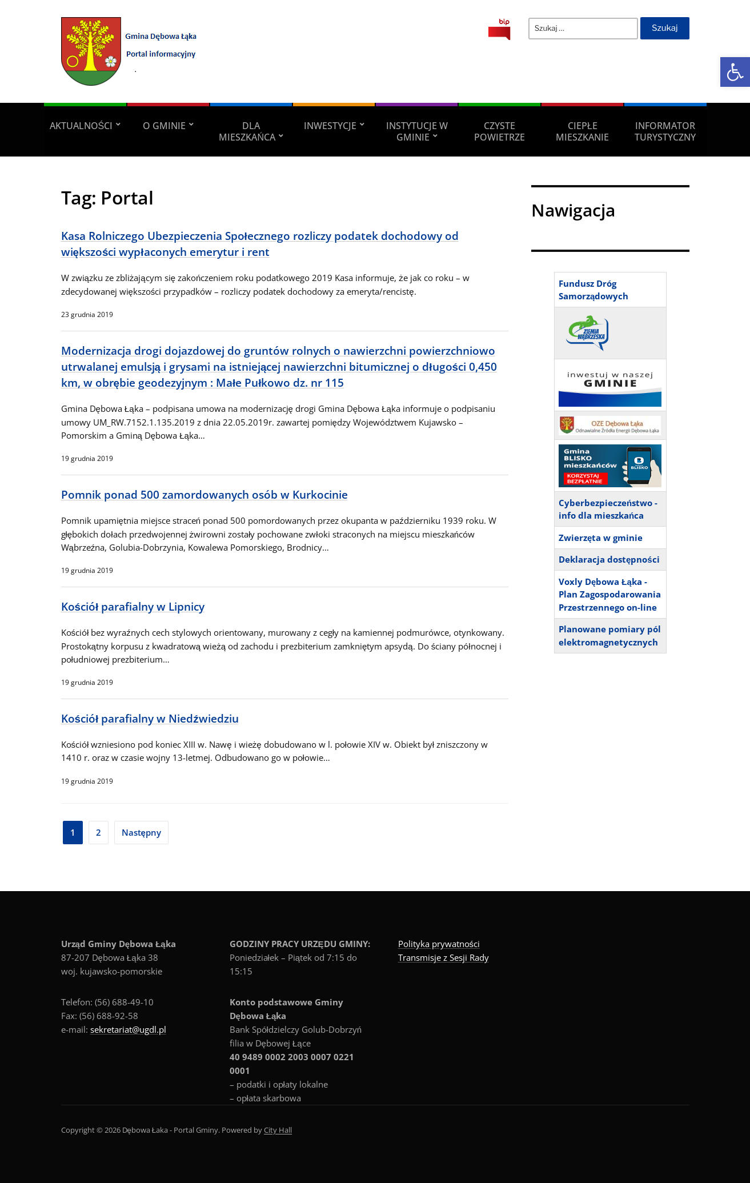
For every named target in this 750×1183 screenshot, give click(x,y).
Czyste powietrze (499, 131)
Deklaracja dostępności (609, 559)
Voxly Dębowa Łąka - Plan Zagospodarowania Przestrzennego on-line (610, 594)
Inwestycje (330, 125)
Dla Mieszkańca (247, 131)
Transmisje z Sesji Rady (443, 957)
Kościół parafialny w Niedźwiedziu (150, 718)
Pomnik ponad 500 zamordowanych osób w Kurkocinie (204, 494)
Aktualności (81, 125)
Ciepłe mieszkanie (582, 131)
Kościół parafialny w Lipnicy (133, 606)
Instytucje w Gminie (417, 131)
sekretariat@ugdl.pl (128, 1029)
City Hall (278, 1130)
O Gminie (164, 125)
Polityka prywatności (439, 943)
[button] (735, 72)
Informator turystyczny (665, 131)
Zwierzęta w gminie (601, 537)
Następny (141, 832)
